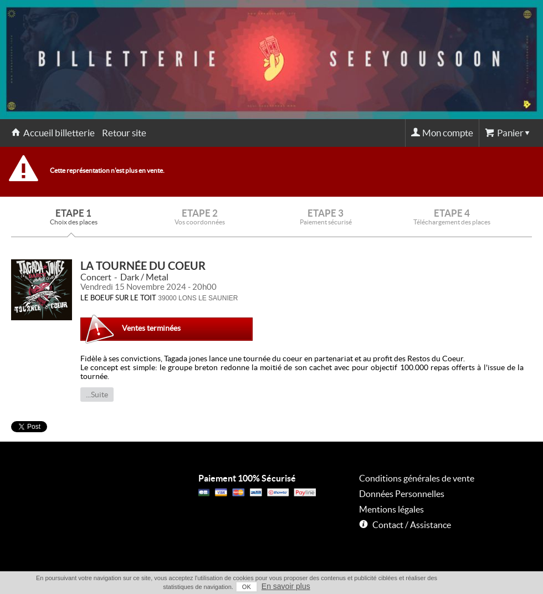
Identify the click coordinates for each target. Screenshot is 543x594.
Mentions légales (391, 509)
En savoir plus (286, 586)
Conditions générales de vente (416, 478)
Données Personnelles (401, 494)
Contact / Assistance (411, 525)
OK (246, 586)
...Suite (97, 394)
